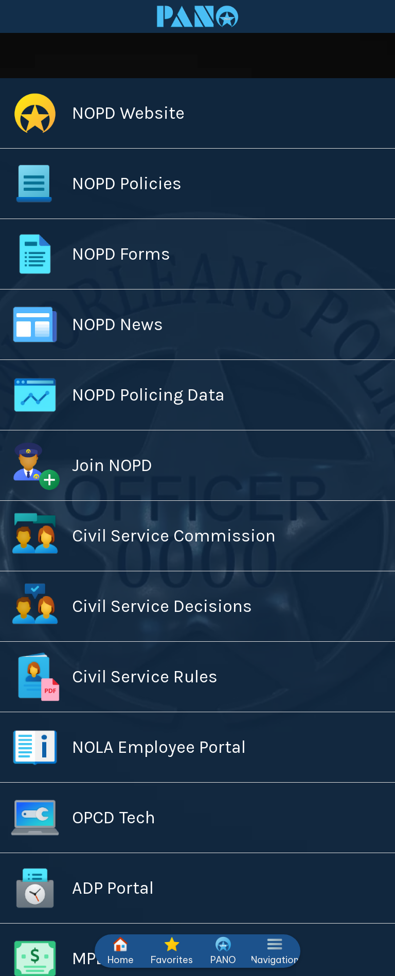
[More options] (274, 951)
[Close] (16, 16)
